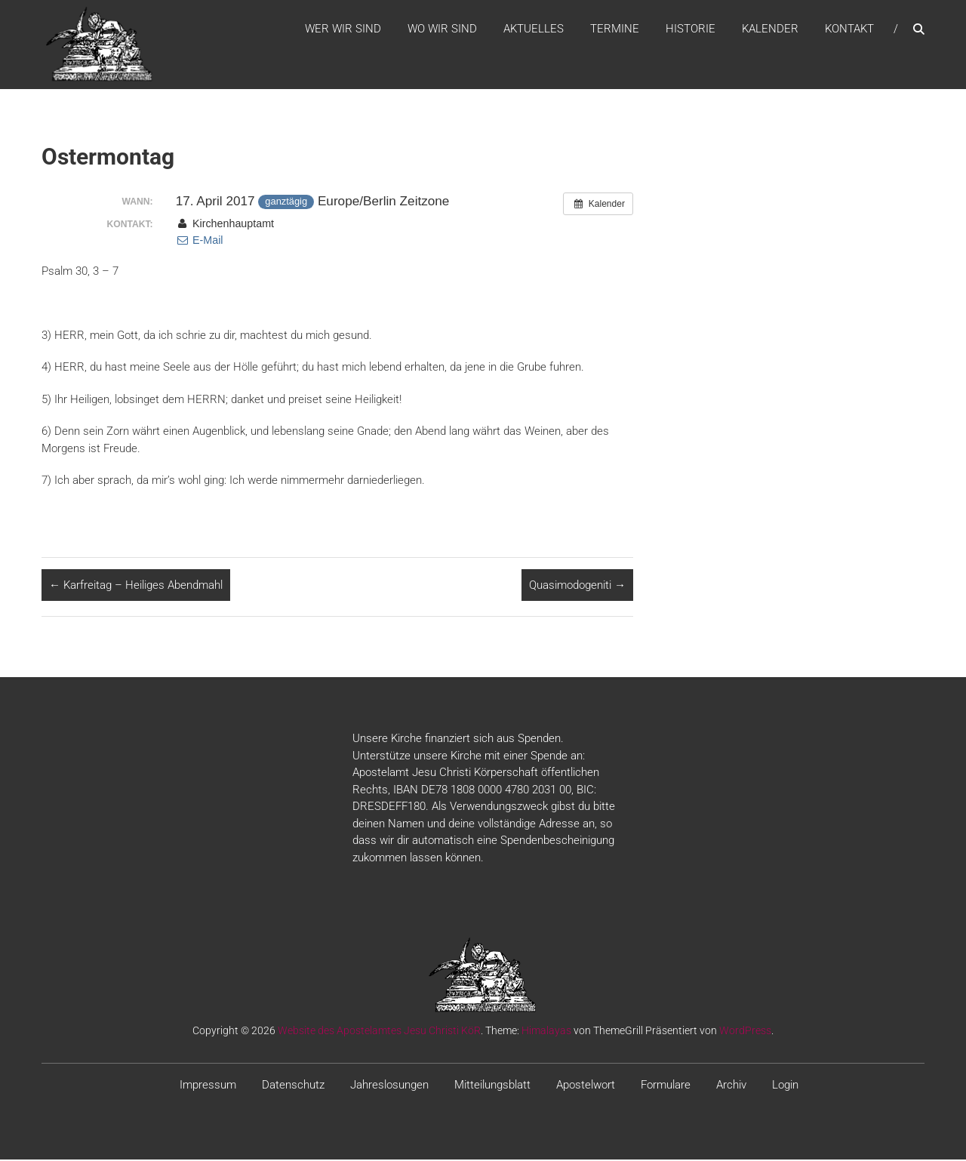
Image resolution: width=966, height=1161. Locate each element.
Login (785, 1087)
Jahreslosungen (389, 1087)
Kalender (770, 29)
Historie (690, 29)
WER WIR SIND (343, 29)
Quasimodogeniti (577, 586)
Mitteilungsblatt (492, 1087)
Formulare (666, 1087)
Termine (614, 29)
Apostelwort (585, 1087)
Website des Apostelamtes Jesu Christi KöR (379, 1033)
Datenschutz (293, 1087)
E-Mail (199, 242)
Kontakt (849, 29)
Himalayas (546, 1033)
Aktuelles (533, 29)
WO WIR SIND (442, 29)
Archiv (731, 1087)
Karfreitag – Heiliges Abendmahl (136, 586)
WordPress (745, 1033)
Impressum (208, 1087)
